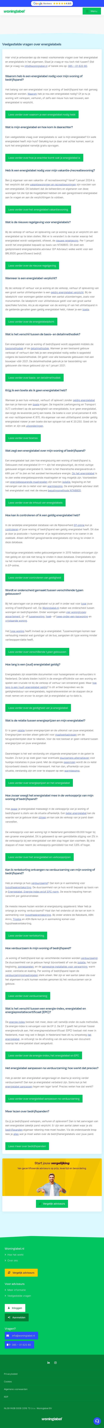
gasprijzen (69, 762)
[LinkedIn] (48, 1362)
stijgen (42, 817)
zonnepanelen (26, 966)
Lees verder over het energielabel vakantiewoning (38, 209)
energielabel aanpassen (18, 1086)
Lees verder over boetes (23, 438)
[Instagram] (55, 1362)
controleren (11, 529)
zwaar (14, 808)
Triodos (17, 919)
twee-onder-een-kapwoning (72, 616)
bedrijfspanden (14, 1129)
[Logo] (15, 11)
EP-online (79, 525)
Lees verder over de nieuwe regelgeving (32, 265)
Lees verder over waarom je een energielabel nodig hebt (41, 114)
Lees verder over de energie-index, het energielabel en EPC (43, 1055)
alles (16, 1134)
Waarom (32, 93)
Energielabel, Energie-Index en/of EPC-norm (33, 891)
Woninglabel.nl (50, 607)
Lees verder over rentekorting (26, 935)
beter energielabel (76, 813)
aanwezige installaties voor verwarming (64, 966)
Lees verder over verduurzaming (27, 995)
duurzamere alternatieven (74, 757)
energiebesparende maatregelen (28, 481)
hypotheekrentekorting (18, 887)
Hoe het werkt (14, 1254)
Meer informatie (15, 1289)
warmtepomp (55, 486)
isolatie (66, 481)
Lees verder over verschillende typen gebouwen (37, 651)
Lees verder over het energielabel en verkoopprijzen (39, 857)
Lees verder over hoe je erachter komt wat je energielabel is (44, 157)
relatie (21, 730)
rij (23, 616)
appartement (12, 616)
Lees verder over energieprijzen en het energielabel (39, 782)
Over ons (11, 1260)
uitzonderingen (34, 425)
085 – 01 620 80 (77, 66)
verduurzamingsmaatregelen (21, 975)
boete (85, 309)
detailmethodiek (40, 348)
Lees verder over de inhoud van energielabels (35, 502)
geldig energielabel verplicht (67, 292)
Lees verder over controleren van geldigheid (34, 577)
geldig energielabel (84, 400)
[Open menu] (92, 11)
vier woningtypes (76, 612)
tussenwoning (37, 616)
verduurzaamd (39, 883)
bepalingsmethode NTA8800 (64, 490)
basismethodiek (14, 348)
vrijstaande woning (16, 620)
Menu (94, 11)
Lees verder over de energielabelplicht (31, 321)
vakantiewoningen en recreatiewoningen (53, 184)
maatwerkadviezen (66, 734)
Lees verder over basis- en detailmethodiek (34, 377)
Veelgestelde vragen (18, 1295)
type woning (17, 631)
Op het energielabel (83, 473)
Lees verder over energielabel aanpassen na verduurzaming (43, 1098)
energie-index (17, 1021)
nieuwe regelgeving (67, 240)
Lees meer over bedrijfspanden (27, 1146)
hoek (48, 616)
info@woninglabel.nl (36, 66)
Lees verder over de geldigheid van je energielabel (38, 707)
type (83, 603)
